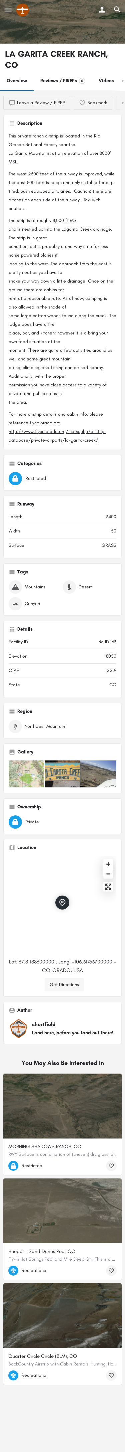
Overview (17, 81)
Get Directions (64, 984)
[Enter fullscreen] (108, 887)
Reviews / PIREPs (62, 81)
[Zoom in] (108, 864)
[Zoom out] (108, 874)
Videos (106, 81)
